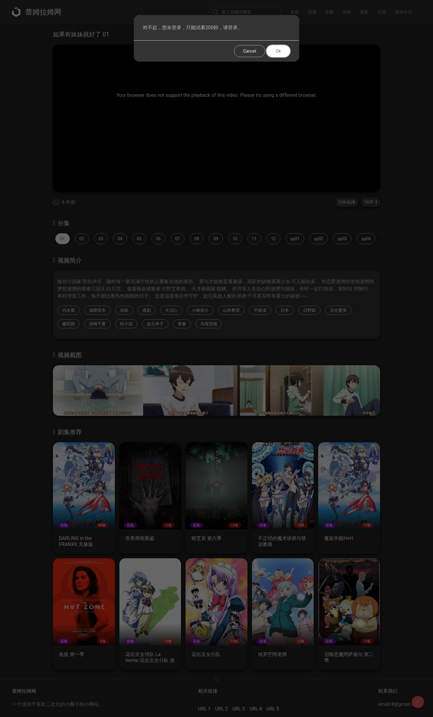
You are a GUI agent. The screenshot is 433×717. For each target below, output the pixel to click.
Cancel (249, 51)
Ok (278, 51)
